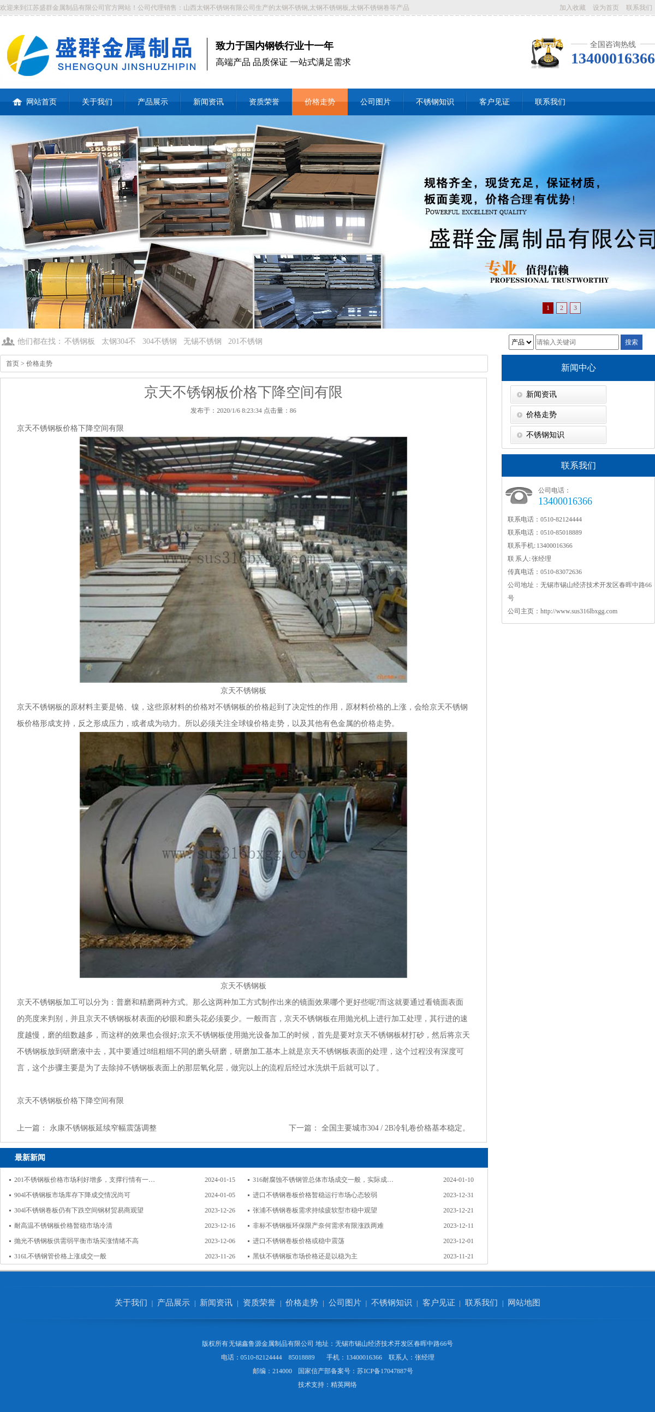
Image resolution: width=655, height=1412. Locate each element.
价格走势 (320, 102)
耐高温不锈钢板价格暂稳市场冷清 (63, 1225)
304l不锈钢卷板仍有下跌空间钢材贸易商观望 (79, 1210)
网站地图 (524, 1302)
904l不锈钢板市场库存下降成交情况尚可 (72, 1195)
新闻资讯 (208, 102)
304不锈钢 (159, 341)
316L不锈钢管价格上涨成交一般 (60, 1256)
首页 (12, 363)
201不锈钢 (245, 341)
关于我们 (97, 102)
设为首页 (606, 7)
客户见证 (494, 102)
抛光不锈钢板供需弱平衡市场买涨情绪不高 (76, 1241)
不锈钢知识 (435, 102)
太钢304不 (119, 341)
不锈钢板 (79, 341)
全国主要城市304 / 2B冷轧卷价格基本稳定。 (395, 1128)
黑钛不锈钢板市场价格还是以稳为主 (305, 1256)
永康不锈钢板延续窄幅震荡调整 (103, 1128)
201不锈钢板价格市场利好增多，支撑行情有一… (84, 1179)
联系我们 (639, 7)
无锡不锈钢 (202, 341)
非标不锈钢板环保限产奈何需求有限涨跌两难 (318, 1225)
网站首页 (35, 97)
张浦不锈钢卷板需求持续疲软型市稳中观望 (315, 1210)
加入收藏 (572, 7)
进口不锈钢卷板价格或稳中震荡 (298, 1241)
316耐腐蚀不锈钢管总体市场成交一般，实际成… (323, 1179)
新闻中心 (578, 367)
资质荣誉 (264, 102)
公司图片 (375, 102)
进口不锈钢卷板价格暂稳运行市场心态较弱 (315, 1195)
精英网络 (344, 1384)
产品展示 (153, 102)
